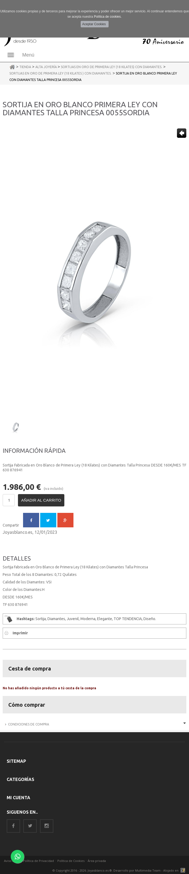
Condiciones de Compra (28, 724)
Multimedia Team (148, 870)
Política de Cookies (70, 861)
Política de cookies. (107, 16)
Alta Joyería (46, 67)
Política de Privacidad (38, 861)
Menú (28, 55)
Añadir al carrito (41, 500)
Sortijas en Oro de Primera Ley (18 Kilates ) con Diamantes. (60, 73)
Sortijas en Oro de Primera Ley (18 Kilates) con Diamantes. (111, 67)
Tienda (25, 67)
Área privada (97, 861)
